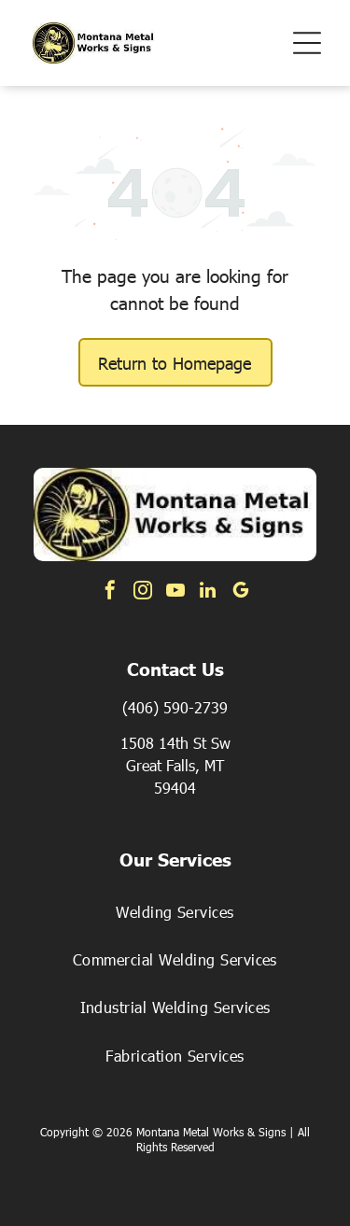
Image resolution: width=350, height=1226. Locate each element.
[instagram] (143, 592)
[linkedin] (208, 592)
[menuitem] (175, 911)
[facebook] (110, 592)
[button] (307, 43)
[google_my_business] (241, 592)
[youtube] (175, 592)
